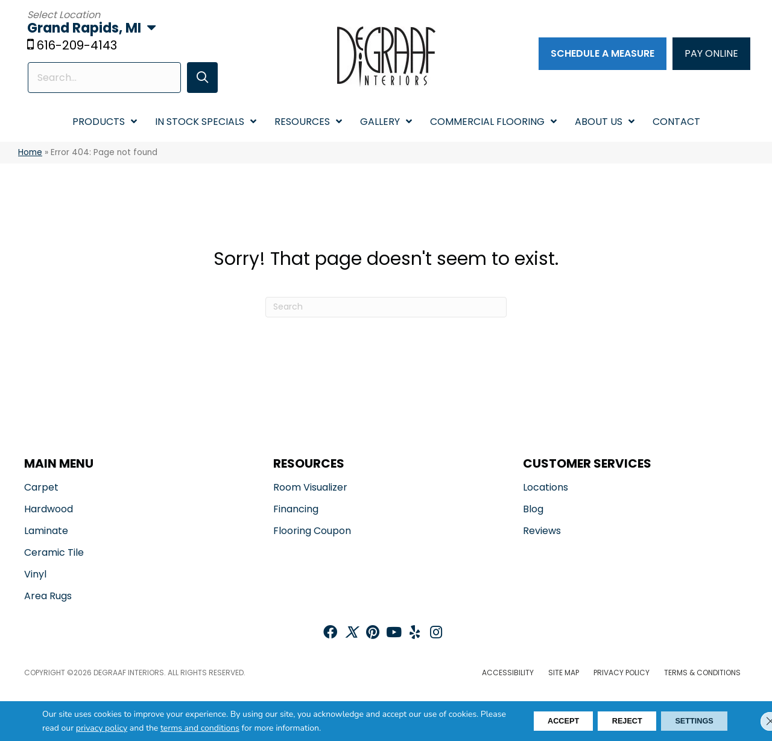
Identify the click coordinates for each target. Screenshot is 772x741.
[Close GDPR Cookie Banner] (753, 721)
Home (30, 153)
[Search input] (103, 78)
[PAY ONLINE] (709, 54)
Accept (534, 721)
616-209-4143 (80, 46)
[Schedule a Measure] (600, 54)
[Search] (386, 307)
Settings (688, 721)
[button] (197, 78)
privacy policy (161, 728)
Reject (609, 721)
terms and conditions (259, 728)
